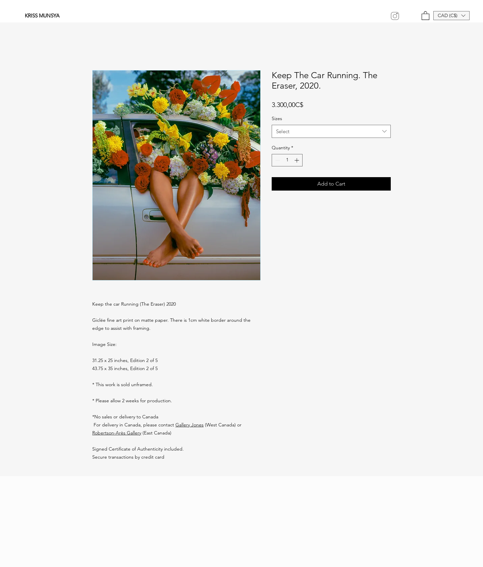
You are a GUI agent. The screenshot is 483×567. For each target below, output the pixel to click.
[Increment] (297, 160)
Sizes (277, 118)
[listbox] (451, 15)
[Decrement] (277, 160)
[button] (451, 15)
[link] (425, 15)
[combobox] (331, 131)
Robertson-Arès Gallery (116, 433)
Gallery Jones (189, 425)
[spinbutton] (287, 160)
